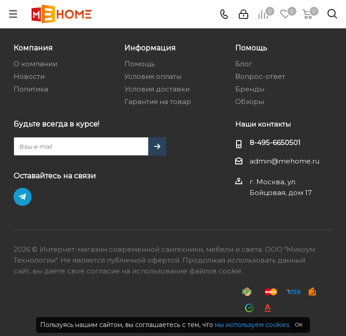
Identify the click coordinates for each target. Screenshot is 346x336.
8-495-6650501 (275, 142)
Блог (243, 63)
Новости (29, 76)
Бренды (249, 89)
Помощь (139, 63)
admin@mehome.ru (284, 161)
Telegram (23, 197)
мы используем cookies (252, 325)
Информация (150, 47)
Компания (33, 47)
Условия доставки (157, 89)
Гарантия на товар (157, 101)
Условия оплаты (153, 76)
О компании (35, 63)
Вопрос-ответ (260, 76)
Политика (31, 89)
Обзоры (249, 101)
